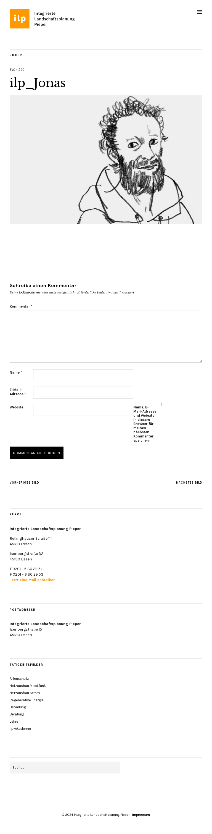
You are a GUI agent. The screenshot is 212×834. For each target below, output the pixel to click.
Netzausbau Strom (25, 693)
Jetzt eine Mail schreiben (32, 580)
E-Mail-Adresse (18, 392)
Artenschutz (19, 678)
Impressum (141, 815)
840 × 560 (17, 70)
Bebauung (18, 707)
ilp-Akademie (20, 729)
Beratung (17, 714)
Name (16, 372)
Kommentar (21, 306)
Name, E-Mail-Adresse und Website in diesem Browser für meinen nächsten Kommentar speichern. (141, 423)
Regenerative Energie (27, 700)
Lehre (14, 721)
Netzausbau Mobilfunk (28, 686)
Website (16, 407)
